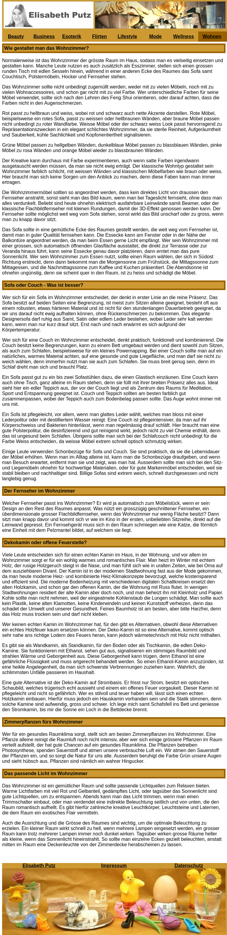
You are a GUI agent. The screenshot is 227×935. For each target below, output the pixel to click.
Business (44, 36)
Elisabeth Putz (38, 865)
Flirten (99, 36)
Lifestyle (127, 36)
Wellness (183, 36)
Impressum (114, 865)
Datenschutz (189, 865)
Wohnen (211, 36)
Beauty (16, 36)
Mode (155, 36)
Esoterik (71, 36)
